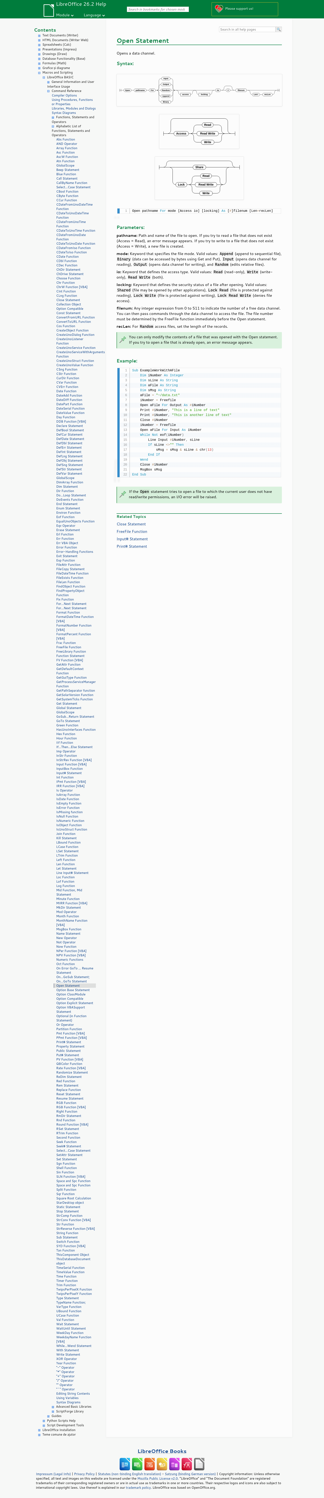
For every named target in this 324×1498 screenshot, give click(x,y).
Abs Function (65, 139)
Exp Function (65, 560)
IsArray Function (68, 794)
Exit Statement (66, 556)
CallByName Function (71, 183)
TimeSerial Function (70, 1268)
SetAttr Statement (69, 1155)
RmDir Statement (68, 1116)
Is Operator (64, 790)
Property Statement (70, 1046)
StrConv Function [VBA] (73, 1220)
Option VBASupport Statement (70, 1009)
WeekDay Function (69, 1333)
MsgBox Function (68, 929)
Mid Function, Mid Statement (69, 892)
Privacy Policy (84, 1474)
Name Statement (68, 933)
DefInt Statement (68, 452)
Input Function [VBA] (71, 764)
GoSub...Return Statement (75, 716)
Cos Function (65, 326)
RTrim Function (67, 1133)
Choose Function (68, 278)
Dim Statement (67, 486)
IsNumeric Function (70, 821)
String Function (67, 1233)
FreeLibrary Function (71, 651)
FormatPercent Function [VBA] (73, 636)
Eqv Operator (65, 525)
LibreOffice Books (162, 1451)
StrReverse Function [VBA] (75, 1228)
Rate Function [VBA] (71, 1068)
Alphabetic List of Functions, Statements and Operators (71, 130)
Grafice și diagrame (56, 68)
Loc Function (65, 877)
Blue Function (66, 174)
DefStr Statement (69, 469)
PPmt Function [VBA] (71, 1038)
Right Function (66, 1111)
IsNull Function (67, 816)
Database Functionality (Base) (63, 58)
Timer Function (67, 1281)
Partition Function (69, 1029)
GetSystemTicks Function (74, 699)
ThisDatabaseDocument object (73, 1261)
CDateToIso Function (71, 252)
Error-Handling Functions (74, 551)
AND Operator (66, 144)
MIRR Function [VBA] (71, 903)
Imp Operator (66, 751)
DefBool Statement (70, 430)
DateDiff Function (69, 400)
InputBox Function (69, 768)
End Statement (66, 504)
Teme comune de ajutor (59, 1434)
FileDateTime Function (72, 573)
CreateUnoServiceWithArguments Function (76, 354)
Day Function (65, 417)
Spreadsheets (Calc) (56, 44)
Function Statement (70, 656)
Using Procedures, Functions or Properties (72, 102)
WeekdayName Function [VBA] (73, 1339)
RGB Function (66, 1103)
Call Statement (66, 178)
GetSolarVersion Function (74, 695)
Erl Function (65, 534)
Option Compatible (69, 308)
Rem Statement (67, 1085)
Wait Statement (67, 1324)
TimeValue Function (70, 1272)
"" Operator (64, 1385)
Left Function (65, 860)
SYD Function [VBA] (71, 1246)
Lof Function (65, 881)
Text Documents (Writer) (60, 35)
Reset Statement (68, 1094)
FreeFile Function (68, 647)
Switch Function (68, 1241)
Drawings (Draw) (54, 54)
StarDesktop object (70, 1202)
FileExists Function (69, 578)
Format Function (68, 612)
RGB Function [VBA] (71, 1107)
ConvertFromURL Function (75, 317)
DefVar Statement (69, 473)
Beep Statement (67, 170)
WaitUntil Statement (71, 1328)
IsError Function (68, 808)
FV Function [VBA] (69, 660)
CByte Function (67, 196)
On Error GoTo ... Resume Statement (74, 970)
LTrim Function (67, 855)
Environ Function (68, 512)
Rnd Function (65, 1120)
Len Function (65, 864)
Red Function (65, 1081)
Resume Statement (69, 1098)
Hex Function (65, 734)
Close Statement (68, 300)
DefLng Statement (69, 456)
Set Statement (66, 1159)
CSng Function (66, 369)
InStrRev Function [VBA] (74, 760)
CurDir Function (67, 378)
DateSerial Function (70, 408)
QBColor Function (69, 1064)
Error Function (66, 547)
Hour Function (66, 738)
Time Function (66, 1276)
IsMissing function (69, 812)
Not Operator (66, 942)
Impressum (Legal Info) (53, 1474)
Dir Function (65, 491)
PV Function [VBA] (69, 1059)
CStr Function (66, 374)
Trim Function (66, 1285)
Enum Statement (68, 508)
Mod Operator (66, 912)
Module (63, 15)
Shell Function (66, 1168)
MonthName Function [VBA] (71, 922)
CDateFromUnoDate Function (71, 237)
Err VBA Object (67, 543)
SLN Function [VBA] (70, 1176)
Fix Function (65, 599)
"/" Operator (65, 1380)
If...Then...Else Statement (74, 747)
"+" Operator (65, 1376)
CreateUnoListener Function (69, 341)
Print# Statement (68, 1042)
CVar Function (66, 382)
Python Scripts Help (61, 1420)
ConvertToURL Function (73, 321)
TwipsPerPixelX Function (74, 1289)
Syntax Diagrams (64, 113)
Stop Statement (67, 1211)
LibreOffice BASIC (60, 77)
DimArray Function (69, 482)
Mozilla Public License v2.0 (157, 1478)
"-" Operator (65, 1367)
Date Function (66, 391)
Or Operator (65, 1025)
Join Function (65, 834)
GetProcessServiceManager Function (76, 684)
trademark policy (138, 1487)
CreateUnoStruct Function (75, 361)
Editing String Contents (73, 1393)
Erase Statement (68, 530)
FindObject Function (70, 586)
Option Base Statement (73, 990)
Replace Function (68, 1090)
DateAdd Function (69, 395)
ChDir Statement (68, 269)
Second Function (68, 1137)
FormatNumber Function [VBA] (74, 627)
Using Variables (67, 1398)
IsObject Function (69, 825)
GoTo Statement (68, 721)
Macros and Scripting (57, 72)
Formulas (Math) (54, 63)
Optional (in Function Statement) (71, 1018)
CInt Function (66, 291)
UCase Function (67, 1315)
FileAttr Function (68, 564)
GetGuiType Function (71, 677)
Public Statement (68, 1051)
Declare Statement (69, 426)
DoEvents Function (69, 499)
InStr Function (66, 755)
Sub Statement (67, 1237)
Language (92, 15)
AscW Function (67, 157)
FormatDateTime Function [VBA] (75, 619)
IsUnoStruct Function (71, 829)
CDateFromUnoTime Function (71, 224)
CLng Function (66, 295)
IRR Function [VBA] (70, 786)
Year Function (66, 1363)
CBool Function (67, 191)
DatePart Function (69, 404)
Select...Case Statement (73, 187)
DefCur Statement (69, 434)
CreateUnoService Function (75, 348)
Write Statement (68, 1354)
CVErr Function (67, 387)
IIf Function (64, 742)
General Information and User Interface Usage (70, 84)
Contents (45, 30)
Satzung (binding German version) (190, 1474)
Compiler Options (64, 95)
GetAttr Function (68, 664)
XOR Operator (66, 1359)
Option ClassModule (71, 994)
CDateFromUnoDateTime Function (74, 206)
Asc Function (65, 152)
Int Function (65, 777)
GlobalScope (65, 165)
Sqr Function (65, 1194)
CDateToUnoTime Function (75, 230)
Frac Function (66, 643)
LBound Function (68, 842)
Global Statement (68, 708)
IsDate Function (67, 799)
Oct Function (65, 964)
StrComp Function (69, 1215)
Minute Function (68, 899)
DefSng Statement (69, 465)
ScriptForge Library (70, 1411)
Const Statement (68, 313)
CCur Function (66, 200)
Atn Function (65, 161)
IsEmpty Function (68, 803)
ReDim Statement (69, 1077)
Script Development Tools (65, 1425)
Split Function (66, 1189)
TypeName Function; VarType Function (71, 1304)
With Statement (67, 1350)
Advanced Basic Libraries (73, 1406)
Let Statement (66, 868)
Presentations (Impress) (59, 49)
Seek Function (66, 1142)
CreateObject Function (72, 330)
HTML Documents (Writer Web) (65, 40)
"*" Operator (65, 1372)
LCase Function (67, 847)
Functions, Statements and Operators (73, 119)
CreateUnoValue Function (74, 365)
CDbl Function (66, 261)
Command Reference (66, 91)
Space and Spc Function (73, 1181)
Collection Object (68, 304)
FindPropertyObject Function (70, 593)
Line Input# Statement (72, 873)
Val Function (65, 1320)
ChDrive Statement (70, 274)
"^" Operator (65, 1389)
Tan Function (65, 1250)
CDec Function (66, 265)
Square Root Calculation (73, 1198)
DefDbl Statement (69, 443)
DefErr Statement (69, 447)
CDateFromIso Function (73, 248)
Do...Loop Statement (71, 495)
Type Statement (67, 1298)
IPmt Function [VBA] (71, 781)
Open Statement (68, 985)
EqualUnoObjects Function (75, 521)
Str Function (65, 1224)
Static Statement (68, 1207)
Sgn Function (65, 1163)
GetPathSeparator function (75, 690)
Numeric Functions (69, 959)
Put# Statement (67, 1055)
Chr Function (65, 282)
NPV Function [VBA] (71, 955)
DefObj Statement (69, 460)
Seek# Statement (68, 1146)
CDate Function (67, 256)
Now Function (66, 946)
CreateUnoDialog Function (75, 334)
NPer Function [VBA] (71, 951)
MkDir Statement (68, 907)
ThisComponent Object (72, 1255)
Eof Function (65, 517)
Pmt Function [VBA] (70, 1033)
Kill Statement (66, 838)
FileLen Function (68, 582)
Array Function (66, 148)
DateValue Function (70, 413)
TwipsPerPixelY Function (74, 1294)
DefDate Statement (70, 439)
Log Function (65, 886)
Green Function (67, 725)
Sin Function (65, 1172)
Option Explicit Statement (74, 1003)
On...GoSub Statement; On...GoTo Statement (73, 979)
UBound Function (68, 1311)
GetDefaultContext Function (70, 671)
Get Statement (66, 703)
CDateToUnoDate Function (75, 243)
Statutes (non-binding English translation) (129, 1474)
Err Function (65, 538)
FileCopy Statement (70, 569)
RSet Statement (67, 1129)
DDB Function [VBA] (71, 421)
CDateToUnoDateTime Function (72, 215)
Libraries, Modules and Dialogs (74, 108)
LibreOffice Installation (58, 1430)
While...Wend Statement (74, 1346)
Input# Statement (69, 773)
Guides (56, 1416)
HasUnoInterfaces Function (76, 729)
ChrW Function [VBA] (72, 287)
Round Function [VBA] (72, 1124)
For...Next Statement (71, 604)
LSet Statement (67, 851)
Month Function (67, 916)
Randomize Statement (72, 1072)
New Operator (66, 938)
